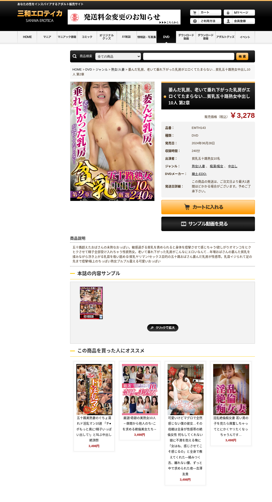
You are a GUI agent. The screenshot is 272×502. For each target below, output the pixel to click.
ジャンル (102, 69)
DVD (88, 69)
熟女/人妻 (118, 69)
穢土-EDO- (199, 174)
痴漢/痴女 (216, 166)
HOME (77, 69)
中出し (232, 166)
